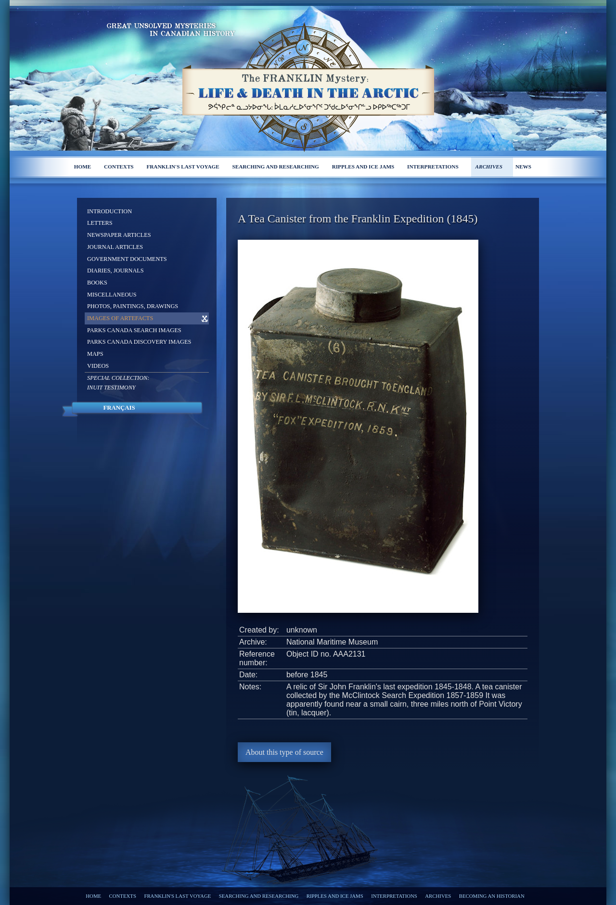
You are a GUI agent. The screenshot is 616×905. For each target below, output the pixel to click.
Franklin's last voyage (182, 166)
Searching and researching (275, 166)
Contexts (119, 166)
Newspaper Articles (119, 235)
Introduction (109, 211)
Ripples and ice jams (363, 166)
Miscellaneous (112, 294)
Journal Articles (115, 247)
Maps (95, 353)
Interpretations (433, 166)
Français (119, 407)
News (523, 166)
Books (97, 282)
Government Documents (127, 259)
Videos (98, 365)
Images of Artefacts (120, 318)
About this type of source (284, 752)
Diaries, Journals (115, 270)
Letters (100, 223)
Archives (488, 166)
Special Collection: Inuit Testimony (118, 383)
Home (82, 166)
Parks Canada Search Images (134, 330)
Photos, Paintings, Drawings (132, 306)
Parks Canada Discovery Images (139, 341)
